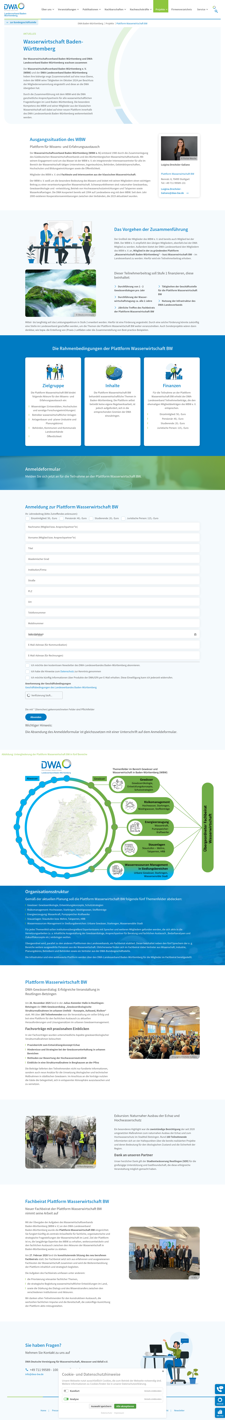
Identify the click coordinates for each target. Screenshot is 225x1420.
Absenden (35, 717)
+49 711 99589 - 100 (44, 1369)
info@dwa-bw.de (34, 1374)
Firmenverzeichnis (181, 9)
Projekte (160, 9)
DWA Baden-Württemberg (90, 23)
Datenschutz (67, 671)
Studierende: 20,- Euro (107, 518)
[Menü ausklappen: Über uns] (53, 9)
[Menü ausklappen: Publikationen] (100, 9)
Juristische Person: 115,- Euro (142, 518)
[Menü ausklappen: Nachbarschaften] (125, 9)
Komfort (74, 1391)
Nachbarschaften (114, 9)
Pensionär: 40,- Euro (76, 518)
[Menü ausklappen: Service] (207, 9)
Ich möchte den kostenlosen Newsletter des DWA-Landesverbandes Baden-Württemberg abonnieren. (85, 665)
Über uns (46, 9)
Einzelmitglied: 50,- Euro (44, 518)
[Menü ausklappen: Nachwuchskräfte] (151, 9)
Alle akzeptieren (125, 1406)
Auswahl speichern (101, 1406)
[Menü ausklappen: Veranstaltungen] (78, 9)
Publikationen (90, 9)
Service (201, 9)
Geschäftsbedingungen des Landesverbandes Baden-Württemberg (61, 687)
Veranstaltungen (67, 9)
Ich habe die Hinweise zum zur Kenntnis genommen (66, 671)
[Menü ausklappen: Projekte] (166, 9)
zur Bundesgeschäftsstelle (23, 22)
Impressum (119, 1412)
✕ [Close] (163, 1371)
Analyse (74, 1399)
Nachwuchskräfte (139, 9)
